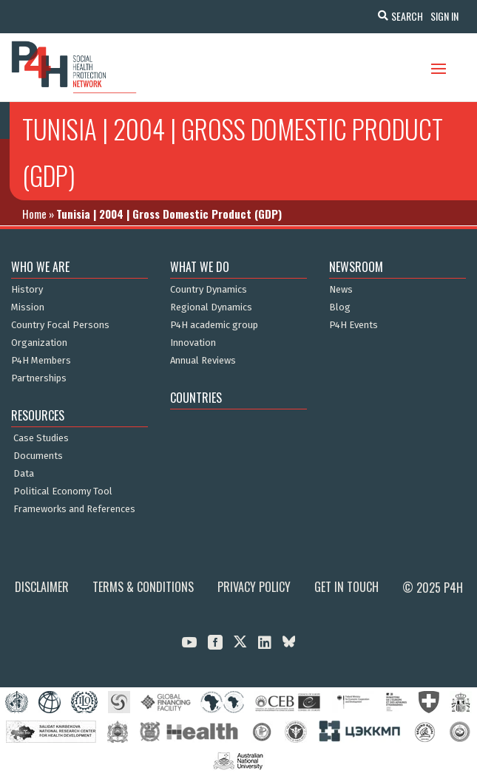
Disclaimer (42, 587)
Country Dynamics (208, 290)
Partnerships (39, 378)
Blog (340, 307)
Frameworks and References (74, 509)
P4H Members (41, 360)
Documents (38, 456)
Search (407, 16)
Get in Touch (346, 587)
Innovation (193, 343)
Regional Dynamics (211, 307)
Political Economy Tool (62, 491)
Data (23, 474)
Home (34, 213)
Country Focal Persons (60, 325)
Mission (27, 307)
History (27, 290)
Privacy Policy (254, 587)
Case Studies (41, 438)
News (341, 290)
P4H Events (353, 325)
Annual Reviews (203, 360)
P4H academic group (214, 325)
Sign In (444, 16)
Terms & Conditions (143, 587)
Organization (39, 343)
